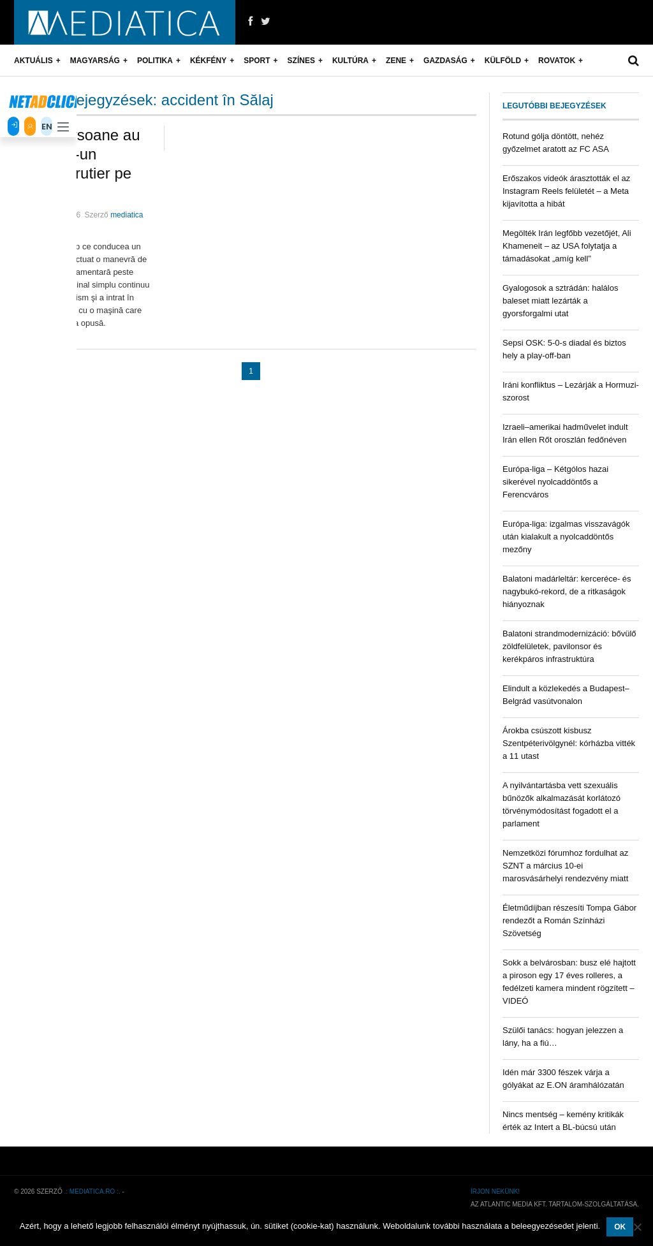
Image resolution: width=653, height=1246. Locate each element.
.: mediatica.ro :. (92, 1191)
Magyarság (95, 60)
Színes (301, 60)
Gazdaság (445, 60)
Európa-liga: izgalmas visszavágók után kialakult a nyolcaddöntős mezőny (566, 536)
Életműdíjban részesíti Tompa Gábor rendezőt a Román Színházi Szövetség (569, 920)
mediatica (126, 214)
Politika (155, 60)
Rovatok (556, 60)
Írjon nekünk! (495, 1191)
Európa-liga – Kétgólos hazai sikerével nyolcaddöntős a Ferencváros (555, 481)
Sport (257, 60)
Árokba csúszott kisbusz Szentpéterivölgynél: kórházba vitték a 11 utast (569, 743)
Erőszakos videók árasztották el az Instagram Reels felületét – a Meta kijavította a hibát (566, 191)
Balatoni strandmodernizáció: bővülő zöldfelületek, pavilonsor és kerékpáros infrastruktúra (569, 646)
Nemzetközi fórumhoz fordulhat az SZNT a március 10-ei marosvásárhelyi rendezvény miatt (565, 865)
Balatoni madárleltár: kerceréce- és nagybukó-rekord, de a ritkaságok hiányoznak (567, 591)
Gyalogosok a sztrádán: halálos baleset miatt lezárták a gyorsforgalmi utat (560, 300)
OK (620, 1226)
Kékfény (208, 60)
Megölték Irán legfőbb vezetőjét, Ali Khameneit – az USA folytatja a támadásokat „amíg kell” (567, 245)
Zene (396, 60)
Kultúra (350, 60)
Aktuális (33, 60)
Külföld (503, 60)
